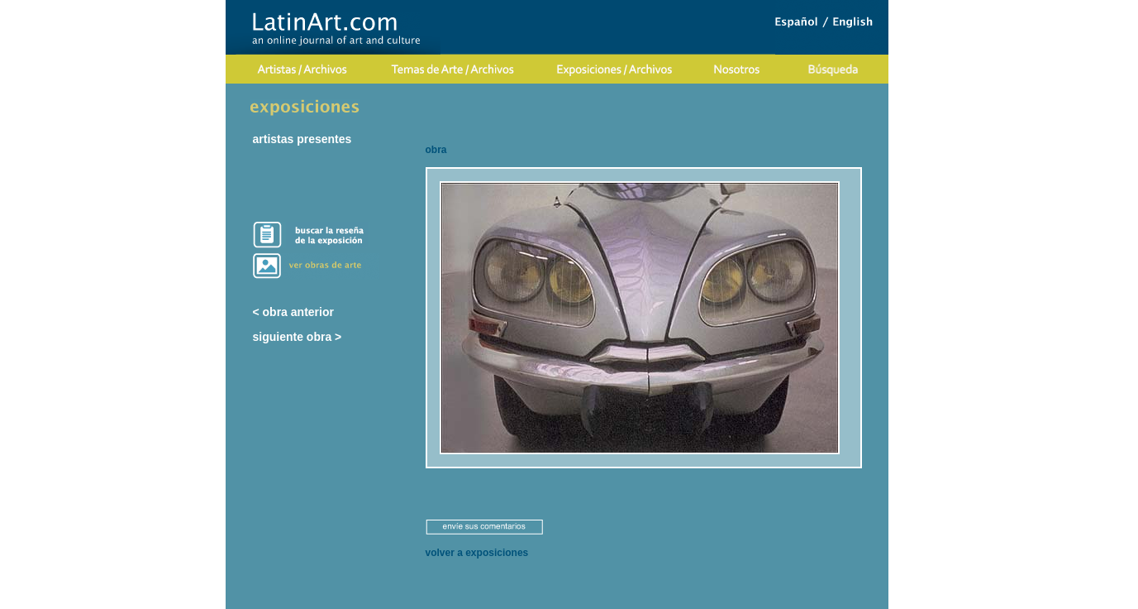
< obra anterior (293, 312)
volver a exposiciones (477, 553)
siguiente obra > (297, 336)
